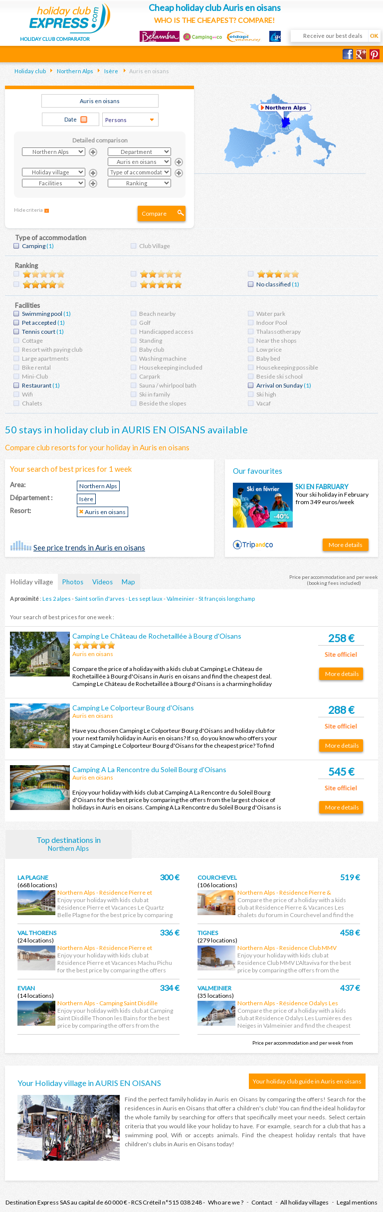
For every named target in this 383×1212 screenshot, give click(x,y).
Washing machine (163, 358)
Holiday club (30, 71)
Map (128, 582)
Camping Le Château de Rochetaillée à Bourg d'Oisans (156, 636)
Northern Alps (74, 71)
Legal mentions (357, 1202)
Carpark (149, 376)
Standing (150, 340)
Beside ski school (279, 376)
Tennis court (38, 331)
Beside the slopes (163, 403)
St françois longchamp (226, 598)
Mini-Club (35, 376)
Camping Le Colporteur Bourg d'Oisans (133, 707)
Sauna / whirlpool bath (167, 385)
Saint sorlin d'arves (100, 598)
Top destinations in (68, 843)
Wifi (27, 394)
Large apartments (45, 358)
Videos (102, 582)
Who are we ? (225, 1202)
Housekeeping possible (287, 367)
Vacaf (263, 403)
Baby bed (268, 358)
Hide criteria (28, 210)
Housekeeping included (170, 367)
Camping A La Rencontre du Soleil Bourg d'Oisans (149, 769)
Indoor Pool (271, 322)
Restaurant (36, 385)
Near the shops (276, 340)
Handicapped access (166, 331)
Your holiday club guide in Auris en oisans (307, 1081)
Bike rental (36, 367)
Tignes (207, 933)
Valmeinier (180, 598)
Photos (72, 582)
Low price (269, 349)
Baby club (151, 349)
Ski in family (154, 394)
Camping (33, 246)
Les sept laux (146, 598)
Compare (154, 213)
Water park (270, 313)
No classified (273, 284)
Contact (261, 1202)
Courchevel (217, 877)
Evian (26, 988)
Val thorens (36, 933)
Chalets (32, 403)
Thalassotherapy (278, 331)
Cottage (32, 340)
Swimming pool (42, 313)
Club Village (154, 246)
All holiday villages (304, 1202)
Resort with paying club (52, 349)
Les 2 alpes (56, 598)
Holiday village (31, 582)
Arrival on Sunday (279, 385)
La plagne (32, 877)
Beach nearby (157, 313)
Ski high (266, 394)
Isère (110, 71)
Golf (145, 322)
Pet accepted (39, 322)
